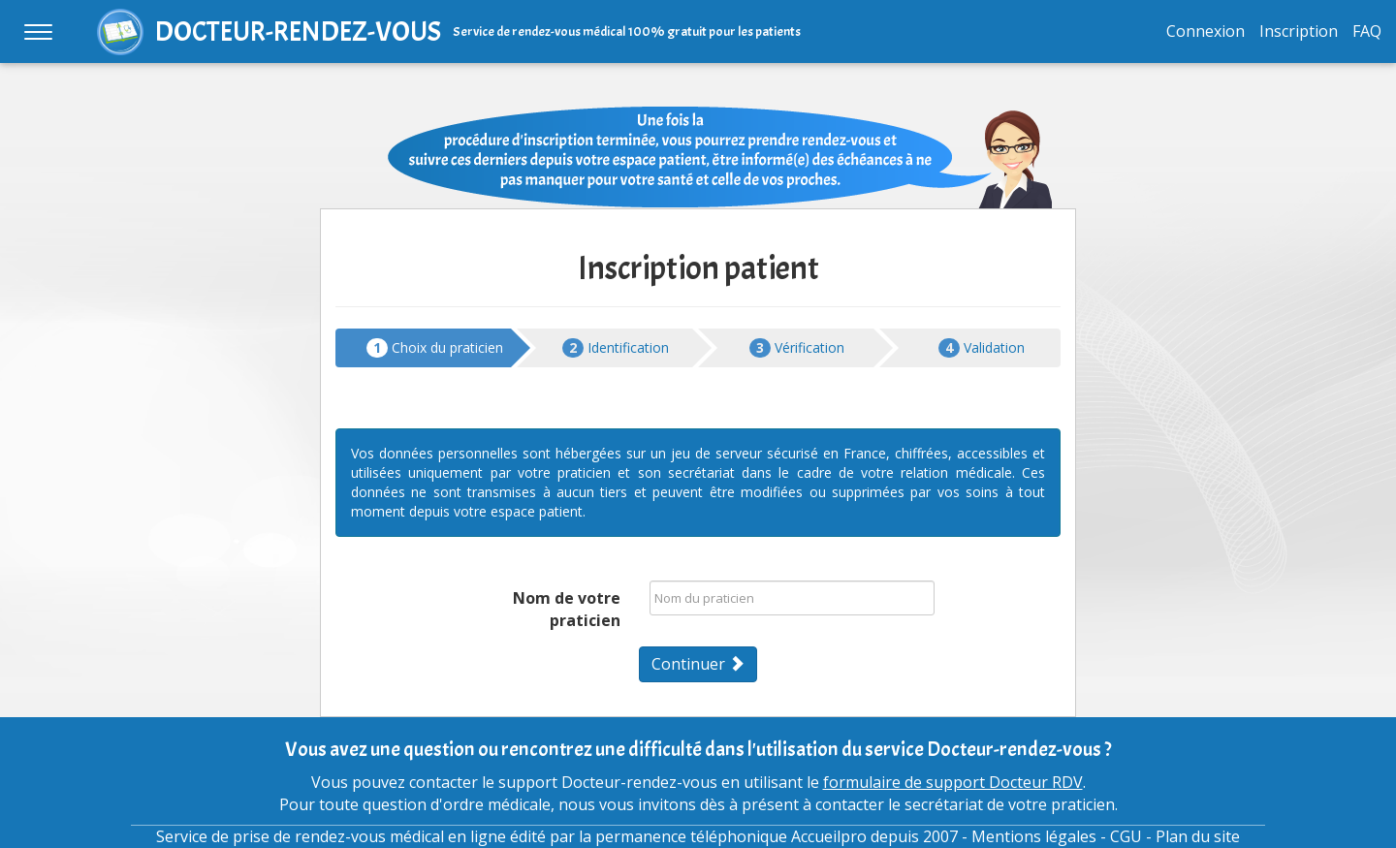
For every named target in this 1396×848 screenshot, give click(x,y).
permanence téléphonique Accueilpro (731, 836)
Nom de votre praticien (566, 609)
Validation (981, 348)
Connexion (1205, 31)
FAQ (1366, 31)
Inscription (1298, 31)
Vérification (796, 348)
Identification (615, 348)
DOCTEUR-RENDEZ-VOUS (298, 31)
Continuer (698, 664)
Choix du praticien (434, 348)
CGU (1126, 836)
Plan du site (1198, 836)
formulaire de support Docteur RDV (953, 782)
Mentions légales (1033, 836)
